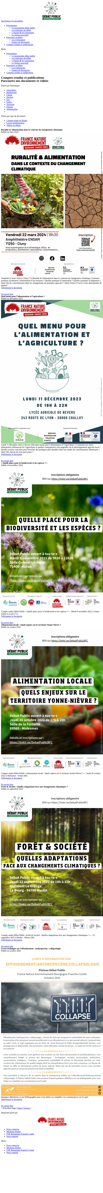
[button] (12, 21)
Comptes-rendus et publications (19, 44)
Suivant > (27, 1108)
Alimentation (12, 109)
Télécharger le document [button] (11, 288)
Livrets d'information (15, 123)
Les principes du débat (21, 30)
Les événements (18, 40)
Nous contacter (12, 1129)
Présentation (11, 25)
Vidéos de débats (13, 125)
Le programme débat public (23, 28)
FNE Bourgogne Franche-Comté (20, 1134)
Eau (8, 100)
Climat (9, 95)
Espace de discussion (21, 42)
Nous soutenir (12, 1136)
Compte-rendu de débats (16, 120)
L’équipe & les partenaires (23, 33)
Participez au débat (14, 37)
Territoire (10, 104)
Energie (9, 107)
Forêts (9, 102)
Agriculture (11, 90)
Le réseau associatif (20, 35)
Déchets (9, 97)
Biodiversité (11, 92)
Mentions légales (13, 1131)
